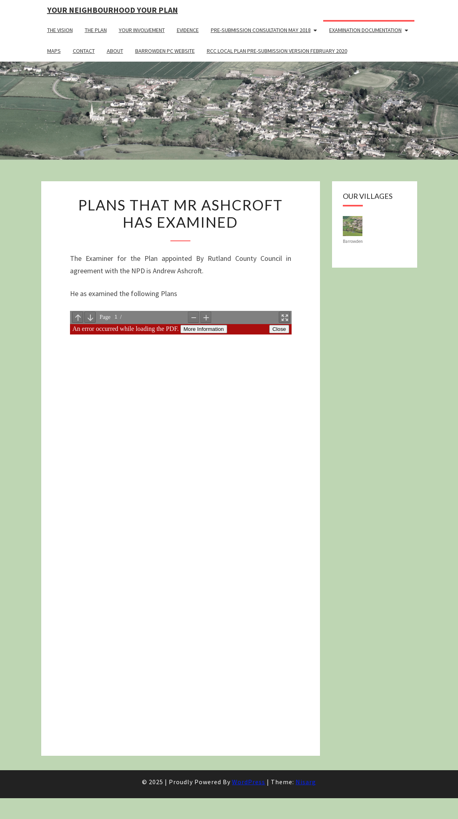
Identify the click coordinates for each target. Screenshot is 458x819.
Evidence (188, 30)
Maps (54, 50)
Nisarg (306, 782)
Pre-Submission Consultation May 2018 (261, 30)
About (115, 50)
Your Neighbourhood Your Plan (112, 10)
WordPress (248, 782)
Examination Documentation (365, 30)
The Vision (60, 30)
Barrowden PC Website (165, 50)
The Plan (96, 30)
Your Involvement (142, 30)
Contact (84, 50)
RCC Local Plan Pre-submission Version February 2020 (277, 50)
